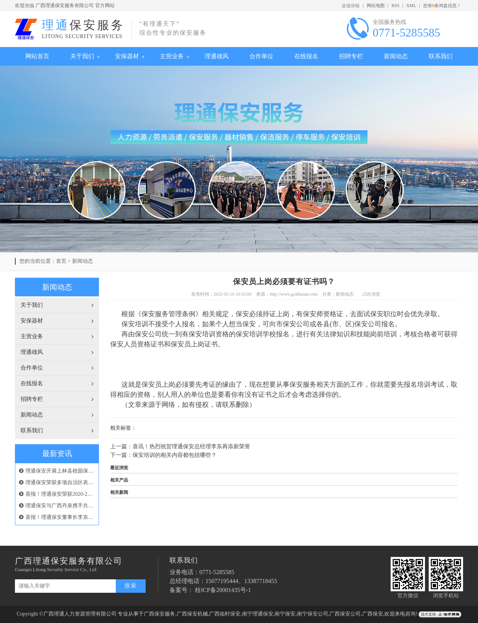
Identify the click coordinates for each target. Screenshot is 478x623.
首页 (61, 261)
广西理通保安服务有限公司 (64, 5)
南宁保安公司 (312, 614)
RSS (395, 5)
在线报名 (306, 56)
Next (453, 159)
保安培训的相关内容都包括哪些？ (175, 455)
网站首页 (37, 56)
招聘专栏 (351, 56)
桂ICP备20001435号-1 (223, 590)
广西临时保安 (224, 614)
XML (411, 5)
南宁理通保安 (257, 614)
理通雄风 (217, 56)
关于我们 (82, 56)
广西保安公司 (345, 614)
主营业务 (172, 56)
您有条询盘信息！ (442, 5)
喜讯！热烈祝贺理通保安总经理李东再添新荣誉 (191, 446)
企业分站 (351, 5)
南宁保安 (284, 614)
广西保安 (372, 614)
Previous (24, 159)
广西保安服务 (159, 614)
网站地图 (376, 5)
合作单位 (261, 56)
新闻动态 (396, 56)
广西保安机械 (192, 614)
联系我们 (441, 56)
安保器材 (127, 56)
